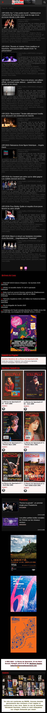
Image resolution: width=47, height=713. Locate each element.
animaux (15, 131)
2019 (3, 194)
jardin (17, 135)
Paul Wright (22, 137)
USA (3, 172)
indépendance (11, 103)
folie (36, 254)
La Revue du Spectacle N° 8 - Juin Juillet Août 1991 (34, 484)
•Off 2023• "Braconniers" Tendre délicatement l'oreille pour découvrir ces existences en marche (22, 115)
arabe (14, 100)
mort (11, 72)
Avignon (33, 33)
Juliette (10, 70)
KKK (30, 166)
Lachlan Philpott (16, 38)
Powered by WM (33, 667)
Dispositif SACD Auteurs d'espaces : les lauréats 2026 (21, 284)
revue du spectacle (14, 40)
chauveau (24, 35)
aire (27, 33)
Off (18, 168)
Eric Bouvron (29, 133)
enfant (42, 194)
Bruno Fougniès (8, 165)
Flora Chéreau (7, 166)
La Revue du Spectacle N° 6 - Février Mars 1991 (34, 443)
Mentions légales (36, 663)
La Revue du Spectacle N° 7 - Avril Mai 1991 (12, 484)
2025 (3, 33)
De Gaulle (35, 100)
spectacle (5, 42)
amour (23, 66)
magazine (26, 38)
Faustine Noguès (28, 165)
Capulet (36, 66)
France (14, 102)
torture (16, 109)
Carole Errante (14, 35)
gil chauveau (35, 68)
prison (30, 105)
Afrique (8, 131)
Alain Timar (10, 66)
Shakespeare (32, 73)
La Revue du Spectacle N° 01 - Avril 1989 (11, 402)
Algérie (8, 100)
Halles (23, 36)
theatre (18, 42)
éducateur (35, 194)
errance (4, 196)
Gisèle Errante (15, 36)
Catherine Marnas (19, 254)
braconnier (30, 131)
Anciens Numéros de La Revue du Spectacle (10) (20, 359)
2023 (3, 100)
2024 (3, 66)
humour (29, 36)
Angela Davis (11, 163)
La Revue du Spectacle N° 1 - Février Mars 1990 (12, 443)
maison (41, 198)
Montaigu (5, 72)
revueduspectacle (28, 40)
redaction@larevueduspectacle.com (23, 665)
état (41, 100)
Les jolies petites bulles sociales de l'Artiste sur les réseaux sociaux (31, 520)
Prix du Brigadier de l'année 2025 (14, 307)
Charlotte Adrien (28, 224)
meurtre (4, 137)
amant (17, 66)
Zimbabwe (5, 140)
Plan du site (12, 667)
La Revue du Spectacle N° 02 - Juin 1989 (33, 403)
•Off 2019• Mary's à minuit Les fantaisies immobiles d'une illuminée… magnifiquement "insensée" (22, 237)
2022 (3, 163)
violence (25, 42)
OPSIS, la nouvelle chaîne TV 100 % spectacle (19, 289)
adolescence (10, 33)
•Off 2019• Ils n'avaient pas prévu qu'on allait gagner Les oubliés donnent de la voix (22, 178)
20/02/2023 (22, 524)
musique (33, 38)
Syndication (23, 667)
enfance (32, 35)
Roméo (18, 73)
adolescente (20, 33)
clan (11, 68)
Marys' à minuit (15, 257)
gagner (16, 196)
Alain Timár (10, 224)
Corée (16, 68)
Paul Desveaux (26, 168)
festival (38, 35)
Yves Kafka (12, 75)
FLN (9, 102)
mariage (41, 70)
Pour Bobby (17, 228)
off (39, 38)
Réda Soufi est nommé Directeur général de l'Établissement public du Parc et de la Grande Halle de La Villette (22, 295)
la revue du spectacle (21, 70)
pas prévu (8, 200)
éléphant (20, 133)
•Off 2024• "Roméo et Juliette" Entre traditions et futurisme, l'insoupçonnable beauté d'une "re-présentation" (20, 49)
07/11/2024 (22, 507)
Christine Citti (26, 194)
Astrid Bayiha (21, 163)
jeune (11, 198)
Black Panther (39, 163)
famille (21, 68)
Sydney (12, 42)
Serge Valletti (26, 229)
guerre (30, 102)
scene (38, 40)
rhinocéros (20, 138)
